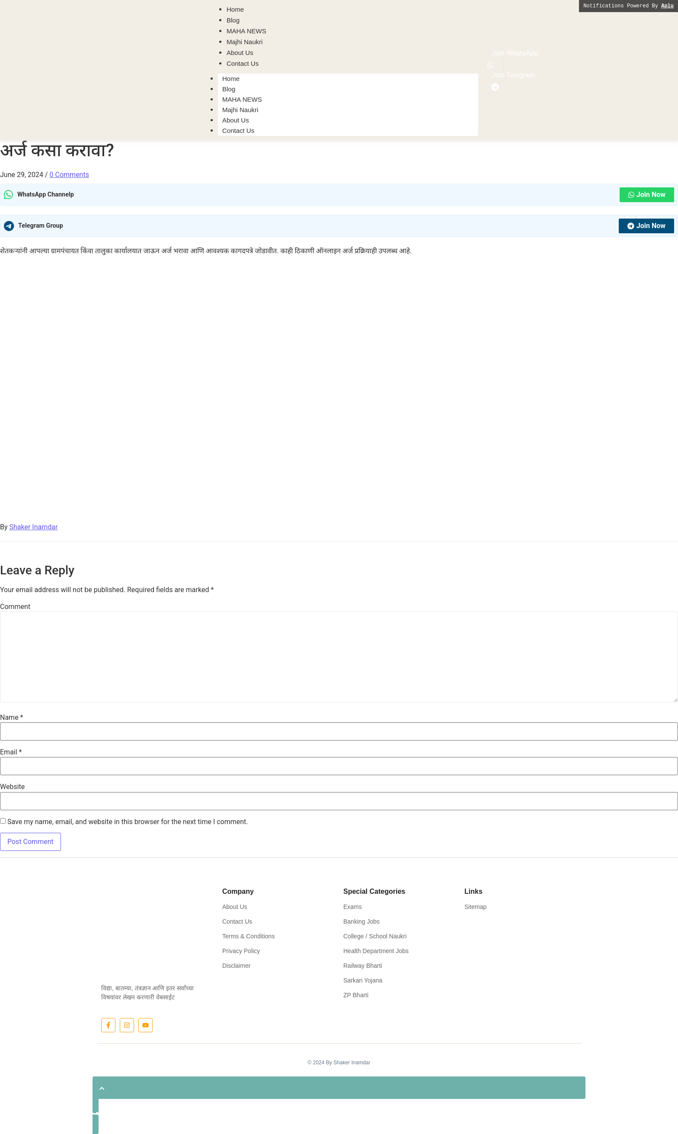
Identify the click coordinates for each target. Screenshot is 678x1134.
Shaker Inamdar (34, 527)
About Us (235, 120)
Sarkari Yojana (362, 980)
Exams (352, 906)
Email (11, 752)
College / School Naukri (374, 936)
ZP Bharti (355, 995)
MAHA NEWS (242, 99)
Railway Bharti (362, 965)
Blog (228, 89)
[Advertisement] (339, 323)
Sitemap (475, 906)
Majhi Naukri (240, 109)
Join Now (646, 194)
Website (12, 786)
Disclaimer (236, 965)
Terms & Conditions (248, 936)
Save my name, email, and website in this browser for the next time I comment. (127, 821)
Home (231, 78)
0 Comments (69, 175)
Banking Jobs (361, 921)
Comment (15, 606)
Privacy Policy (241, 950)
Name (11, 717)
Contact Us (238, 130)
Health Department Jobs (376, 950)
